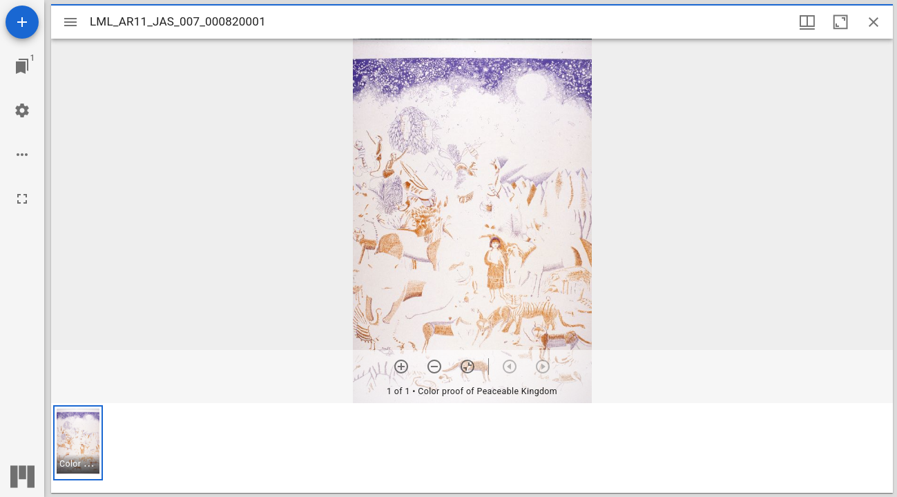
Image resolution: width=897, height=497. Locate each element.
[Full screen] (22, 198)
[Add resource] (22, 22)
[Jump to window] (22, 66)
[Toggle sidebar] (70, 22)
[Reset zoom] (467, 366)
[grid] (472, 448)
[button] (78, 443)
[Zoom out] (434, 366)
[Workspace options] (22, 154)
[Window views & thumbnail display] (807, 22)
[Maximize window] (840, 22)
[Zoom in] (401, 366)
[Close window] (873, 22)
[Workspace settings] (22, 110)
